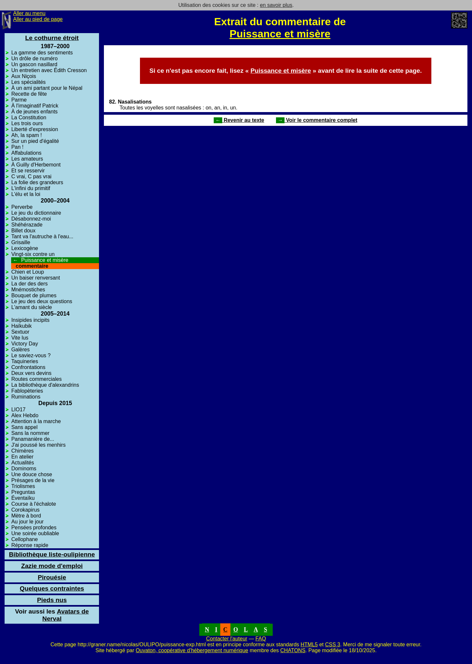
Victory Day (24, 343)
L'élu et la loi (25, 194)
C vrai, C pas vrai (31, 176)
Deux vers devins (31, 373)
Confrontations (28, 367)
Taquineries (24, 361)
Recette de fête (29, 94)
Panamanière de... (32, 439)
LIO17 (18, 409)
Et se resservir (28, 170)
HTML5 (309, 644)
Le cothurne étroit (52, 37)
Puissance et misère (279, 34)
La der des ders (29, 283)
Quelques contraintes (52, 588)
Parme (19, 100)
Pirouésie (52, 577)
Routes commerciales (36, 379)
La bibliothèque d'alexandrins (45, 385)
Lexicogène (24, 248)
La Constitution (28, 117)
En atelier (22, 456)
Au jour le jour (27, 521)
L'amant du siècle (31, 307)
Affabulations (26, 153)
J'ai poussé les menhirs (38, 445)
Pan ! (17, 147)
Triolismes (23, 486)
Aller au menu (29, 13)
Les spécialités (28, 82)
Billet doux (23, 230)
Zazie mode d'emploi (52, 565)
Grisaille (20, 242)
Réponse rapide (29, 545)
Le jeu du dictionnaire (36, 213)
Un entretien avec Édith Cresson (49, 70)
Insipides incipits (30, 320)
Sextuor (20, 332)
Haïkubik (21, 326)
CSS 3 (332, 644)
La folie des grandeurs (37, 182)
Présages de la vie (32, 480)
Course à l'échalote (33, 504)
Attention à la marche (36, 421)
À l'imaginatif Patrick (34, 105)
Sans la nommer (30, 433)
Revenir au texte (239, 120)
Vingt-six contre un (32, 254)
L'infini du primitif (30, 188)
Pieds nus (52, 599)
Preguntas (23, 492)
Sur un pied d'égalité (35, 141)
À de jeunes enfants (34, 111)
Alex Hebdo (24, 415)
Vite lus (19, 338)
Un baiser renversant (35, 278)
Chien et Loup (27, 272)
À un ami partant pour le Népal (46, 88)
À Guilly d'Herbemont (36, 164)
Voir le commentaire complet (316, 120)
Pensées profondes (33, 527)
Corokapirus (25, 510)
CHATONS (292, 650)
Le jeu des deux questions (41, 301)
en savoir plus (276, 5)
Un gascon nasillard (34, 64)
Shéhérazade (26, 224)
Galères (20, 349)
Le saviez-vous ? (30, 355)
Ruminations (25, 397)
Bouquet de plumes (33, 295)
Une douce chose (31, 474)
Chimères (22, 451)
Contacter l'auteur (226, 638)
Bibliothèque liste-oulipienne (52, 554)
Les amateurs (27, 159)
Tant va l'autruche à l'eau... (42, 236)
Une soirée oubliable (35, 533)
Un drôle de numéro (34, 58)
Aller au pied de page (38, 19)
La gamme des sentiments (42, 52)
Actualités (22, 462)
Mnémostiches (28, 289)
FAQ (260, 638)
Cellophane (24, 539)
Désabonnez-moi (31, 219)
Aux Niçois (23, 76)
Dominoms (23, 468)
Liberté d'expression (34, 129)
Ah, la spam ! (26, 135)
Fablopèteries (27, 391)
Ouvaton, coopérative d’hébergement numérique (192, 650)
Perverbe (21, 207)
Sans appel (24, 427)
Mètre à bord (26, 515)
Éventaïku (22, 498)
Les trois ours (27, 123)
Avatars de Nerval (52, 615)
